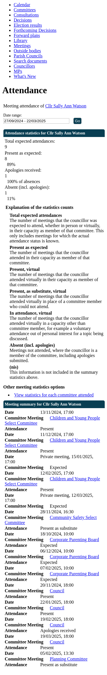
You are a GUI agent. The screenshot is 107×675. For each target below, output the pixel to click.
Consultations (26, 15)
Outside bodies (27, 50)
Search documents (30, 61)
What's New (25, 76)
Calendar (22, 4)
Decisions (23, 20)
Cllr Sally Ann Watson (65, 105)
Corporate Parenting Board (74, 539)
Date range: (12, 115)
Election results (28, 25)
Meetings (22, 45)
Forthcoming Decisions (35, 30)
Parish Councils (28, 55)
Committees (25, 9)
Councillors (24, 66)
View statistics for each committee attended (54, 394)
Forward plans (27, 35)
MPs (18, 71)
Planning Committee (68, 659)
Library (20, 40)
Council (57, 590)
